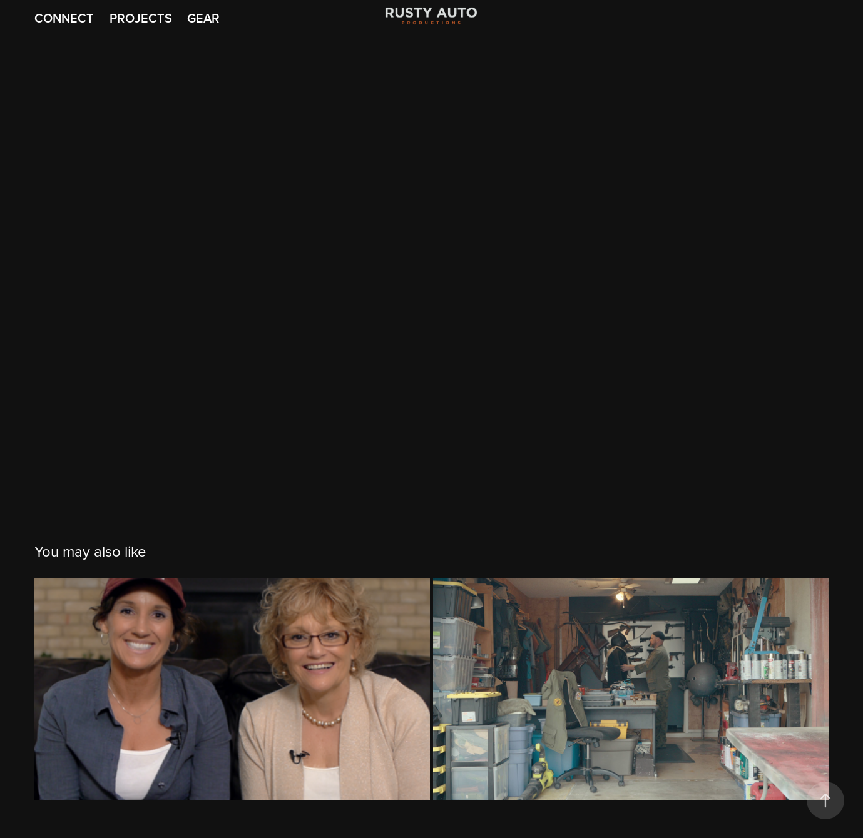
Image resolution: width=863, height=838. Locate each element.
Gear (203, 18)
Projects (141, 18)
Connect (64, 18)
